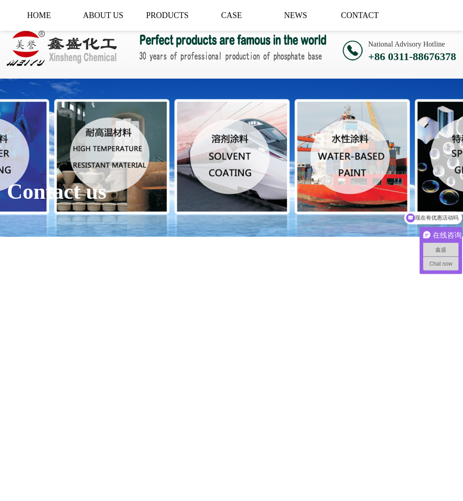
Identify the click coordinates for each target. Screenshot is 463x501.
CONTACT (360, 15)
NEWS (295, 15)
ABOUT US (103, 15)
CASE (231, 15)
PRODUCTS (167, 15)
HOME (39, 15)
